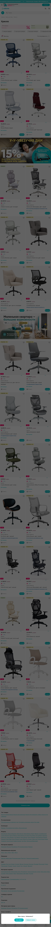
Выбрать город (31, 920)
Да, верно (19, 920)
